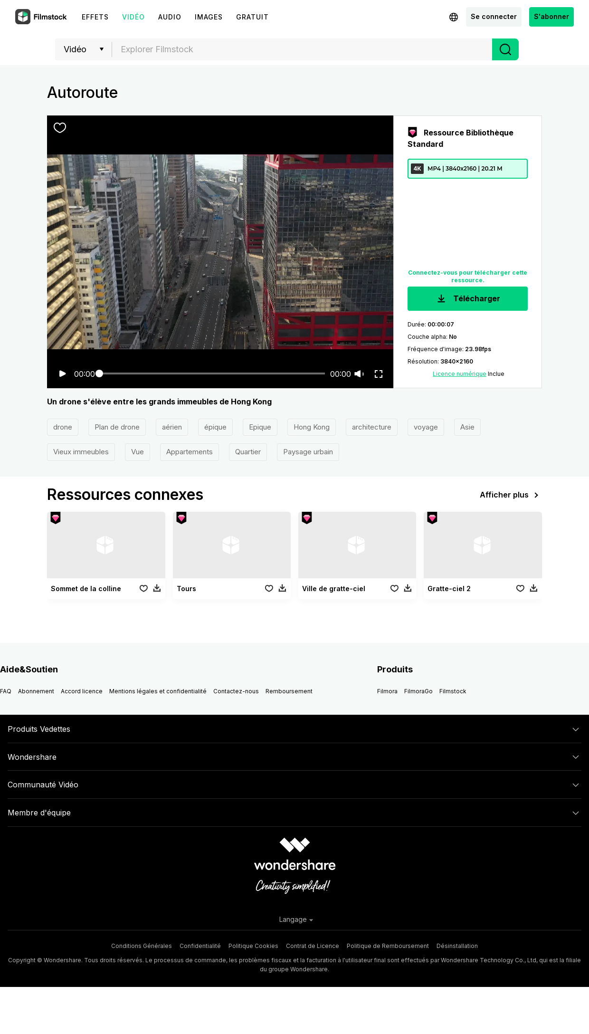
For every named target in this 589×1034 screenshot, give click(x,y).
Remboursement (289, 691)
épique (215, 426)
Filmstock (452, 691)
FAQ (5, 691)
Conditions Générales (141, 945)
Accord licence (82, 691)
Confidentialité (200, 945)
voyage (426, 426)
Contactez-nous (236, 691)
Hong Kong (312, 426)
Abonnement (36, 691)
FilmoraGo (418, 691)
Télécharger (467, 299)
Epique (260, 426)
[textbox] (302, 49)
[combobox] (302, 49)
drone (62, 426)
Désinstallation (457, 945)
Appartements (189, 451)
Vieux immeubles (81, 451)
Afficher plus (511, 495)
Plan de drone (117, 426)
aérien (172, 426)
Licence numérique (459, 373)
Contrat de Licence (312, 945)
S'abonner (551, 16)
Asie (467, 426)
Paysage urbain (308, 451)
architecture (371, 426)
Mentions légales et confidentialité (158, 691)
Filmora (387, 691)
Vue (137, 451)
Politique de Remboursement (388, 945)
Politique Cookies (253, 945)
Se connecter (494, 16)
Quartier (248, 451)
